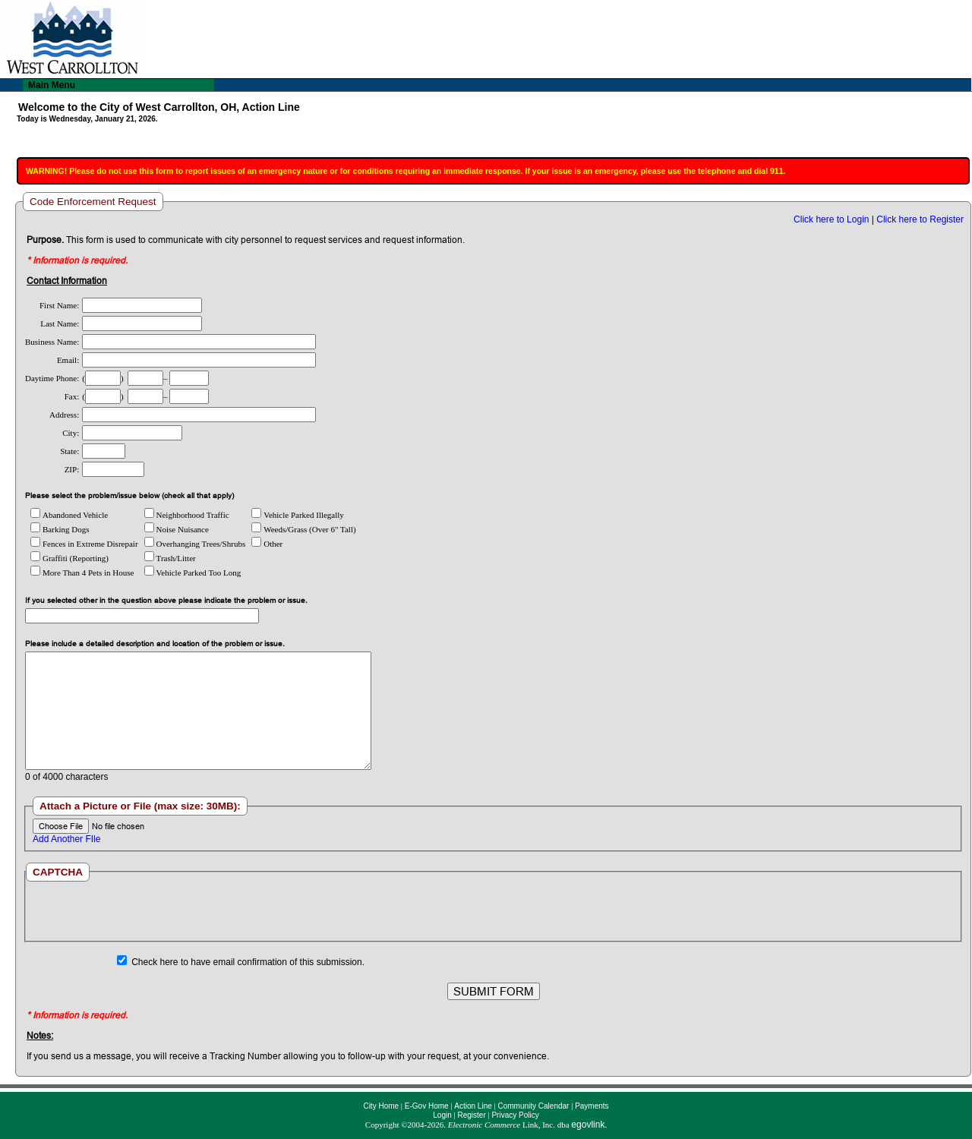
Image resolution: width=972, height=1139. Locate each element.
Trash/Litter (170, 558)
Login (442, 1115)
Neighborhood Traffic (186, 514)
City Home (381, 1106)
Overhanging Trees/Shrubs (195, 543)
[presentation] (492, 911)
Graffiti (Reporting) (69, 558)
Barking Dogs (59, 529)
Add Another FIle (66, 839)
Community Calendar (533, 1106)
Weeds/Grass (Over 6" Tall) (303, 529)
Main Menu (51, 85)
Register (471, 1115)
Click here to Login (831, 219)
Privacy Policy (514, 1115)
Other (266, 543)
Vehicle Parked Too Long (192, 572)
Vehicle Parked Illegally (297, 514)
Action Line (472, 1106)
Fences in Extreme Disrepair (84, 543)
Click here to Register (920, 219)
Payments (591, 1106)
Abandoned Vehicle (69, 514)
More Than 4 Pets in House (82, 572)
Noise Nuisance (176, 529)
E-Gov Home (427, 1106)
